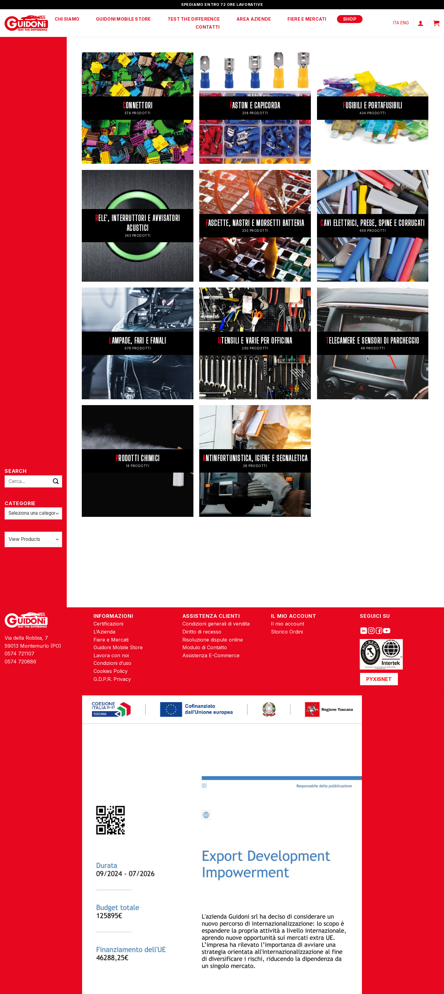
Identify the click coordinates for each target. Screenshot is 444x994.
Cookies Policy (110, 671)
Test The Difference (194, 19)
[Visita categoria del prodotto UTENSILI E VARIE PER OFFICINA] (255, 343)
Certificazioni (108, 624)
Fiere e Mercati (306, 19)
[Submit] (56, 481)
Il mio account (287, 624)
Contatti (208, 27)
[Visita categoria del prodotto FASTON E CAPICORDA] (255, 108)
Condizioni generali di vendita (216, 624)
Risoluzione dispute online (212, 640)
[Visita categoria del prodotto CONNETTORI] (137, 108)
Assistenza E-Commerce (211, 655)
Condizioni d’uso (112, 663)
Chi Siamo (67, 19)
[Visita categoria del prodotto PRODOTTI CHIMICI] (137, 461)
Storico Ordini (287, 632)
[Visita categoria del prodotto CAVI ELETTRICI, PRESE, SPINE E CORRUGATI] (372, 225)
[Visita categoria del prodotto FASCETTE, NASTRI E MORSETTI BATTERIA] (255, 225)
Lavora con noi (111, 655)
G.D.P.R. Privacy (112, 679)
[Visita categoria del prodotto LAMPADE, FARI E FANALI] (137, 343)
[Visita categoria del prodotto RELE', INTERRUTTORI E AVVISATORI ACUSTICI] (137, 225)
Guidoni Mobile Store (123, 19)
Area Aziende (253, 19)
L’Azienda (104, 632)
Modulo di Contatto (204, 647)
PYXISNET (379, 679)
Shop (349, 19)
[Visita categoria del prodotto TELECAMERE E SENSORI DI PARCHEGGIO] (372, 343)
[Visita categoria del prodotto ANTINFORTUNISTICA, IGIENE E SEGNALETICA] (255, 461)
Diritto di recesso (201, 632)
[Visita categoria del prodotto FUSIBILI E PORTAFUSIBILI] (372, 108)
